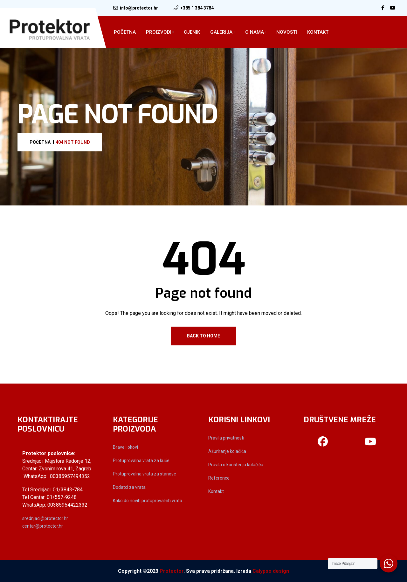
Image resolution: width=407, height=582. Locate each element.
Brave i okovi (125, 447)
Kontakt (317, 32)
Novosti (286, 32)
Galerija (221, 32)
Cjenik (192, 32)
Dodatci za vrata (129, 487)
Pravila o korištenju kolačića (235, 464)
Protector (171, 571)
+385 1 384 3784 (197, 7)
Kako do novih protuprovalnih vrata (147, 500)
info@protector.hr (139, 7)
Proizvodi (158, 32)
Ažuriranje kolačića (227, 451)
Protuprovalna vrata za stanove (144, 473)
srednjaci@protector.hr (45, 518)
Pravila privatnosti (226, 437)
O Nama (254, 32)
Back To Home (203, 335)
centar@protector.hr (42, 526)
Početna (125, 32)
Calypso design (270, 571)
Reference (219, 478)
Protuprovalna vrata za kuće (141, 460)
